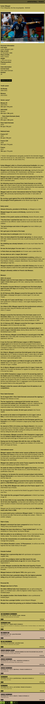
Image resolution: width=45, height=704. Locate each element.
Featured (5, 632)
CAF (1, 632)
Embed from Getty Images (5, 12)
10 (14, 702)
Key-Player (7, 650)
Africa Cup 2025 (4, 622)
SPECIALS (13, 650)
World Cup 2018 (6, 80)
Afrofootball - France (35, 1)
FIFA (8, 632)
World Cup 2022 (8, 659)
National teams (8, 641)
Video (9, 622)
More (2, 619)
